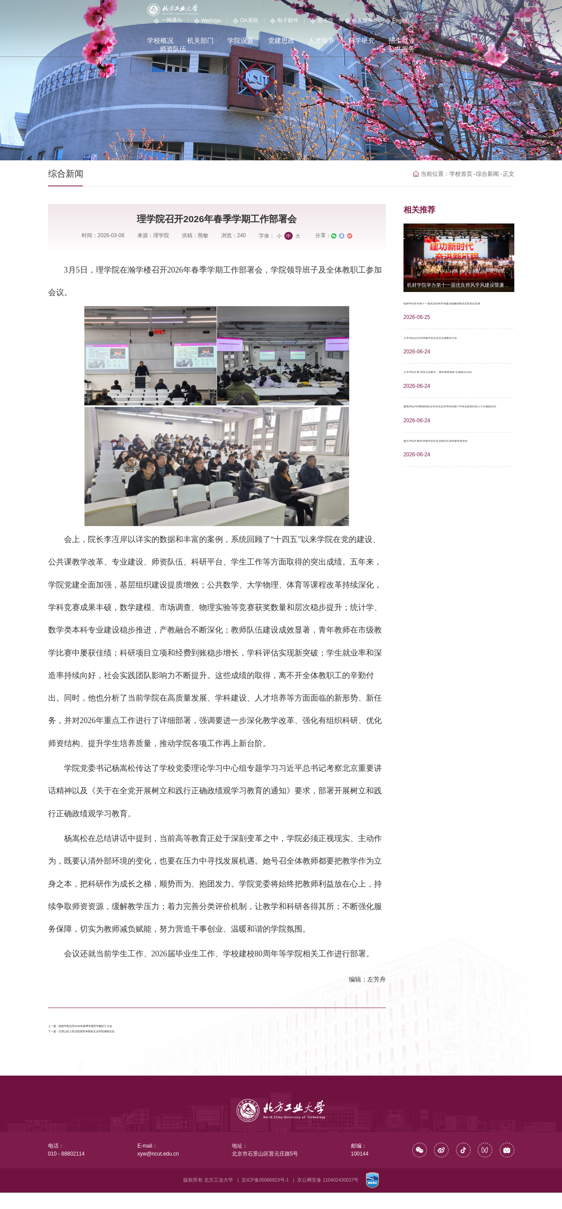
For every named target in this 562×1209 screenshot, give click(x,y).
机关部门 (225, 23)
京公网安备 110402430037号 (327, 1196)
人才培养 (343, 23)
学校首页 (464, 174)
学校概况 (186, 23)
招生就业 (422, 23)
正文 (509, 174)
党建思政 (304, 23)
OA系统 (331, 10)
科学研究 (383, 23)
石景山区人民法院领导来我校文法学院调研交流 (131, 1044)
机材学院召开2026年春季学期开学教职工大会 (129, 1029)
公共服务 (501, 23)
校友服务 (444, 10)
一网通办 (254, 10)
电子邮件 (370, 10)
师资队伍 (461, 23)
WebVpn (293, 11)
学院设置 (265, 23)
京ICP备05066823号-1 (265, 1196)
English (483, 11)
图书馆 (407, 10)
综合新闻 (489, 174)
